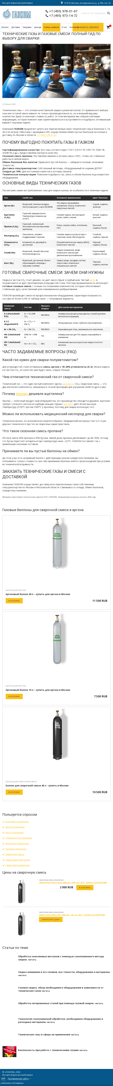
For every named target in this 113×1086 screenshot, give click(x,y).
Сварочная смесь (15, 854)
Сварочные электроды (18, 859)
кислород (68, 383)
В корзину (14, 601)
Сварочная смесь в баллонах (51, 880)
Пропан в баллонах (16, 848)
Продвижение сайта (18, 1078)
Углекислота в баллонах (19, 837)
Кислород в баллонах (17, 843)
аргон (92, 279)
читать (32, 959)
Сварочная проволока (18, 865)
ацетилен (68, 403)
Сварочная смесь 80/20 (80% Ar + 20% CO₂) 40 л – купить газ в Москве (73, 882)
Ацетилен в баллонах (17, 821)
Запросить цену (51, 919)
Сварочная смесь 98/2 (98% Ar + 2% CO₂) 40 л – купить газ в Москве (72, 915)
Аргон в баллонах (15, 827)
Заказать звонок (88, 27)
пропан (22, 394)
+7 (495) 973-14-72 (63, 15)
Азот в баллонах (15, 832)
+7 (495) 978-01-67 (63, 11)
